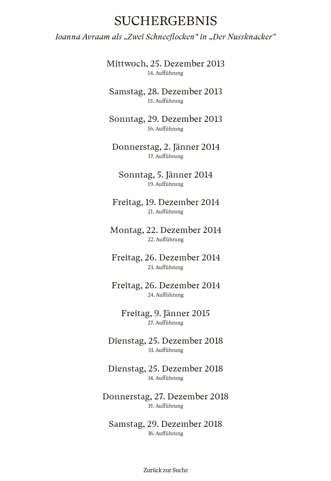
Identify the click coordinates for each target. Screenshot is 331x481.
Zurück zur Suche (165, 470)
